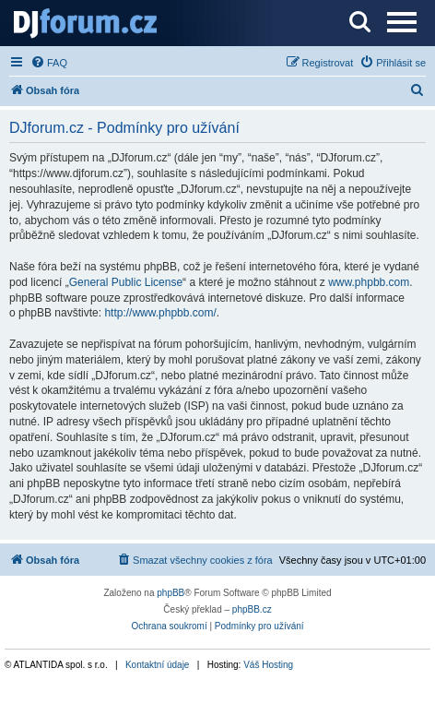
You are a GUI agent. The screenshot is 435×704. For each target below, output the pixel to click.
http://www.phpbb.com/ (160, 312)
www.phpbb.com (368, 282)
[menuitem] (48, 63)
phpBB (170, 593)
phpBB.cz (252, 609)
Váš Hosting (268, 665)
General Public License (125, 282)
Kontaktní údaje (157, 665)
